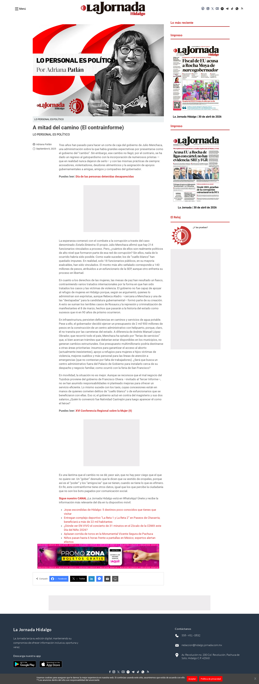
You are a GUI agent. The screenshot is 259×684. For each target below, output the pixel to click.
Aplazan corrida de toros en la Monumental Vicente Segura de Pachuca (108, 533)
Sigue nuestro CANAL (73, 498)
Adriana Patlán (44, 144)
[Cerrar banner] (255, 678)
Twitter (78, 578)
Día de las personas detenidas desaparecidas (105, 176)
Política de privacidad (211, 679)
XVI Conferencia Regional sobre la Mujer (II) (104, 410)
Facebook (59, 578)
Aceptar (192, 679)
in (91, 579)
